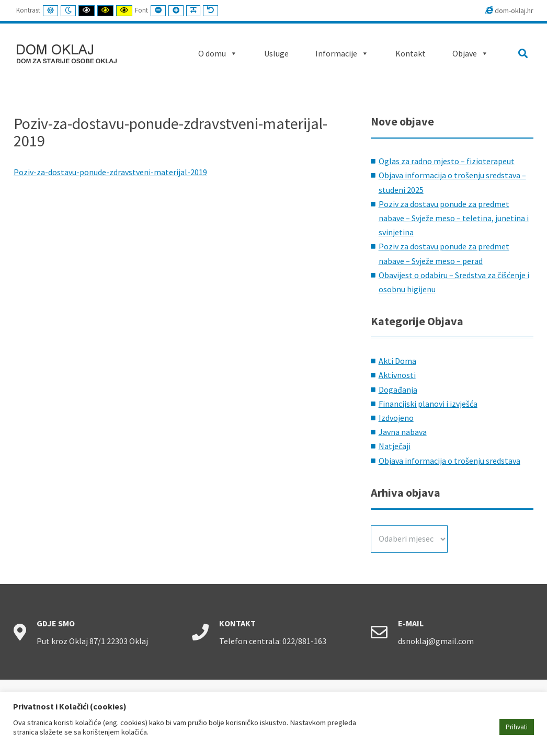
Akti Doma (397, 361)
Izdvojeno (396, 417)
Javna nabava (403, 432)
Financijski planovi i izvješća (428, 403)
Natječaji (395, 446)
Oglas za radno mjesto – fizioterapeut (447, 161)
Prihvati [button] (517, 727)
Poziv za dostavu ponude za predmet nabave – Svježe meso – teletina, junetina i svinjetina (454, 218)
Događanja (398, 389)
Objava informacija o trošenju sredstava (449, 460)
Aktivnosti (397, 375)
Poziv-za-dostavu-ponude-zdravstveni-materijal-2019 (110, 172)
